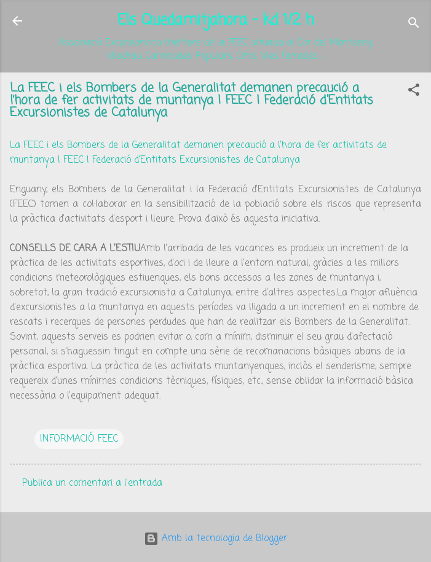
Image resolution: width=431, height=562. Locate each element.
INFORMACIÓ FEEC (79, 439)
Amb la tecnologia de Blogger (215, 538)
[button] (413, 92)
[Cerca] (413, 25)
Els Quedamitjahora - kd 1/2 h (215, 20)
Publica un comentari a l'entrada (92, 483)
